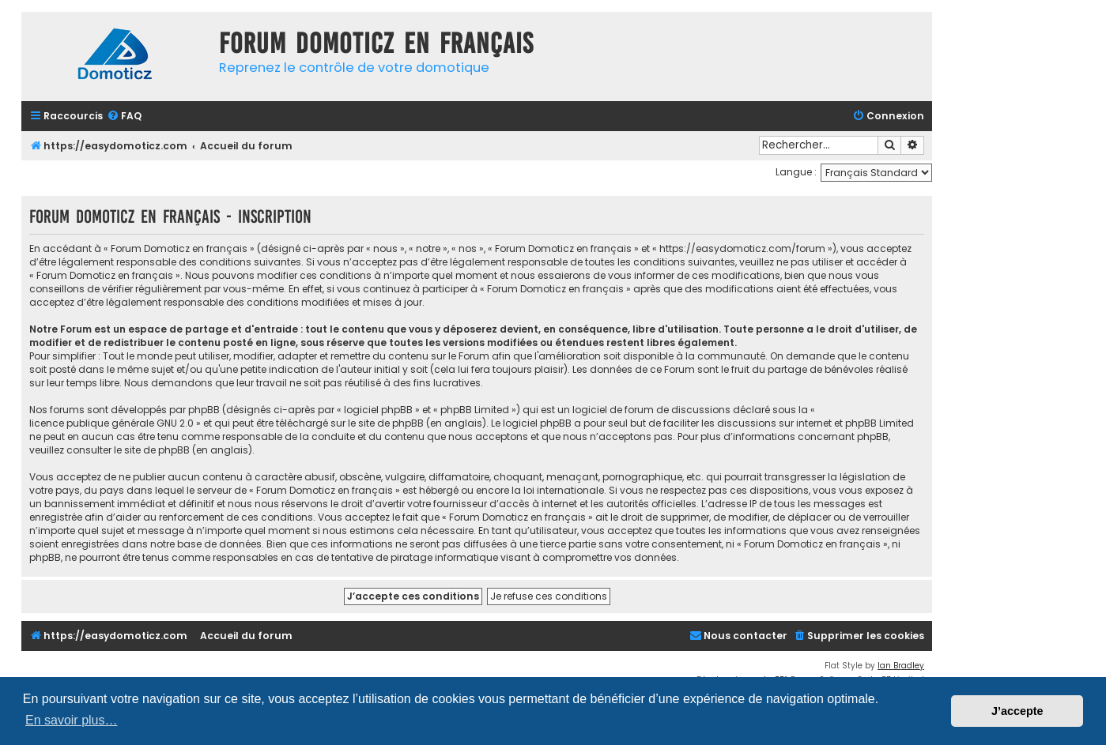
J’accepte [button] (1017, 711)
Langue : (796, 172)
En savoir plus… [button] (71, 720)
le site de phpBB (386, 423)
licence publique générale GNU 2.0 (111, 423)
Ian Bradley (901, 666)
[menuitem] (124, 116)
